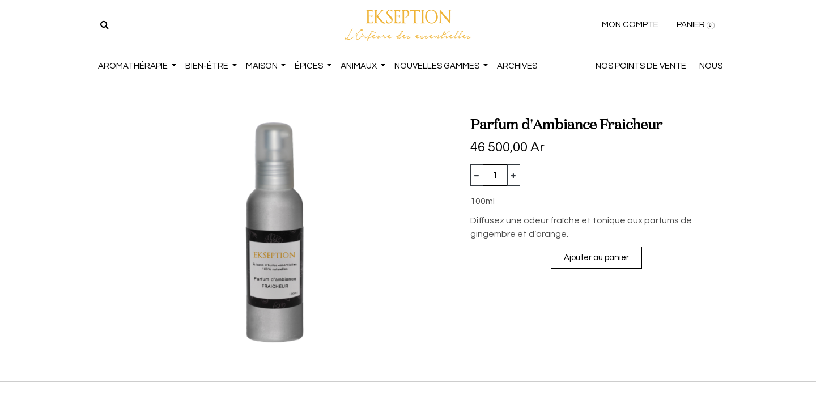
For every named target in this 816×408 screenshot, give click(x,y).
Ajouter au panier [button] (596, 257)
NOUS (710, 66)
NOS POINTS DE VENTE (641, 66)
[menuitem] (517, 67)
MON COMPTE (630, 24)
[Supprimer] (476, 175)
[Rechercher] (104, 25)
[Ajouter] (513, 175)
